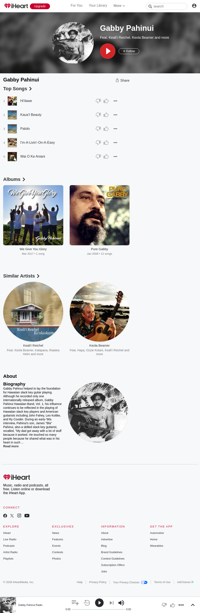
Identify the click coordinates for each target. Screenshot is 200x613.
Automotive (157, 533)
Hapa (80, 350)
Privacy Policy (97, 582)
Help (80, 582)
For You (76, 5)
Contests (57, 552)
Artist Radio (10, 552)
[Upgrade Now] (40, 6)
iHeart (7, 533)
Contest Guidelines (113, 558)
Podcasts (9, 545)
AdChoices (185, 582)
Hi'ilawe (26, 101)
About (104, 533)
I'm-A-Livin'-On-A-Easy (37, 142)
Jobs (104, 571)
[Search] (166, 6)
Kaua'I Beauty (30, 115)
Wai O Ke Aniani (32, 156)
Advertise (107, 539)
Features (57, 539)
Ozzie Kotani (94, 350)
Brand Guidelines (111, 552)
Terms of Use (162, 582)
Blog (104, 545)
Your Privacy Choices (130, 582)
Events (56, 545)
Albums (14, 179)
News (55, 533)
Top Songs (18, 88)
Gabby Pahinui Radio (30, 605)
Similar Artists (21, 276)
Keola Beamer (143, 37)
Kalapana (41, 350)
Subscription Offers (113, 565)
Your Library (98, 5)
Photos (56, 558)
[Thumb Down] (98, 101)
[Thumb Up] (106, 101)
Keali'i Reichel (119, 37)
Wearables (156, 545)
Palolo (25, 128)
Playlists (8, 558)
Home (153, 539)
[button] (107, 51)
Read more (11, 446)
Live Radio (9, 539)
